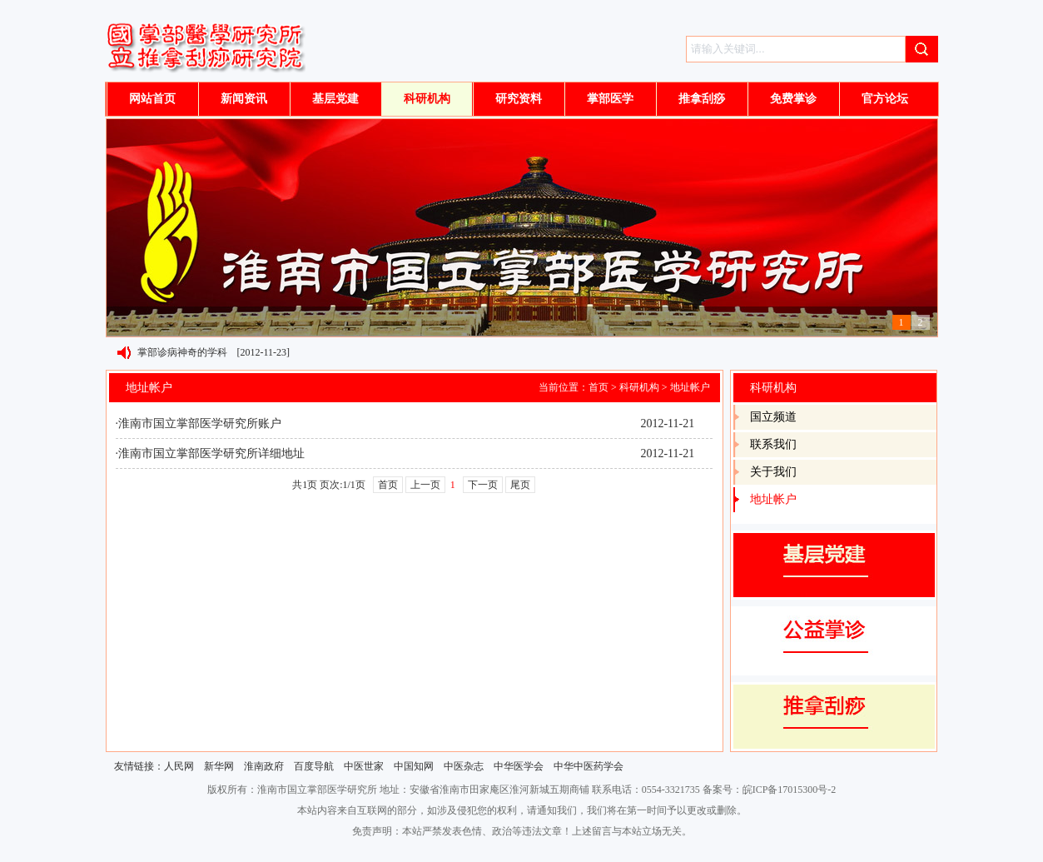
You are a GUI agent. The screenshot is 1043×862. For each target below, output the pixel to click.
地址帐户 (690, 387)
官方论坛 (885, 98)
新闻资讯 (244, 98)
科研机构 (427, 98)
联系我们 (773, 444)
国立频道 (773, 417)
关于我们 (773, 472)
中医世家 (364, 766)
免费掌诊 (793, 98)
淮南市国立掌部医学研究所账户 (199, 423)
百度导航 (314, 766)
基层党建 (335, 98)
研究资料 (518, 98)
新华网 (219, 766)
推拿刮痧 (701, 98)
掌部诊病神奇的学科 (182, 352)
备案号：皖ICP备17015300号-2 (770, 789)
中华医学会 (519, 766)
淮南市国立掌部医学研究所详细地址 (211, 453)
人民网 (179, 766)
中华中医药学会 (588, 766)
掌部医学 (610, 98)
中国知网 (414, 766)
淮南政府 (264, 766)
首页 (598, 387)
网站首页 (152, 98)
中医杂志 (464, 766)
